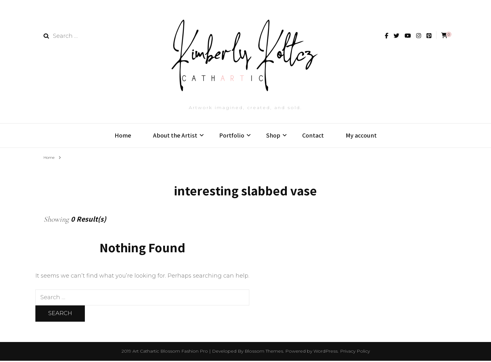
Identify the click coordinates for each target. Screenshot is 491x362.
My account (361, 135)
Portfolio (231, 135)
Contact (313, 135)
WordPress (325, 352)
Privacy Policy (355, 352)
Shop (273, 135)
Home (123, 135)
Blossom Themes (264, 352)
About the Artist (175, 135)
